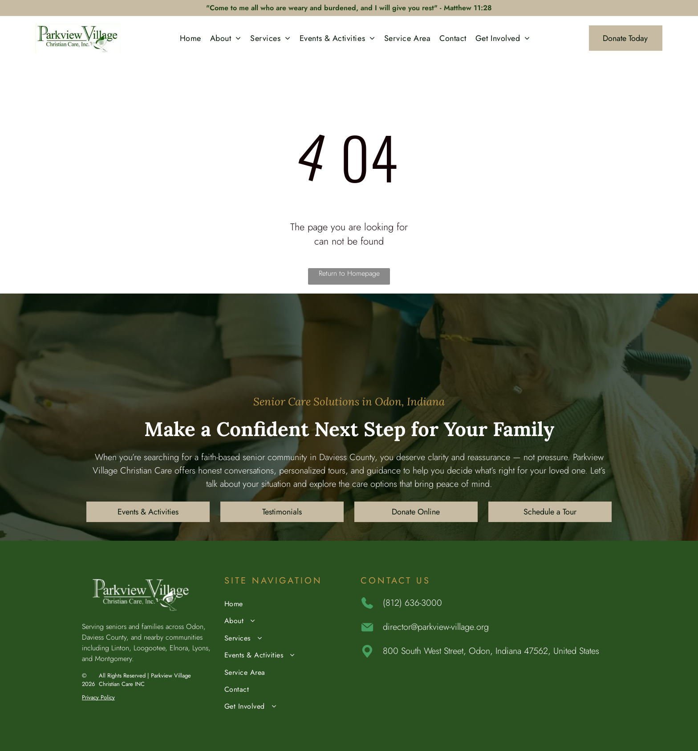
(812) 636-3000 (412, 602)
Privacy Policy (98, 697)
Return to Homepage (349, 273)
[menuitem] (190, 38)
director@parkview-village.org (436, 626)
